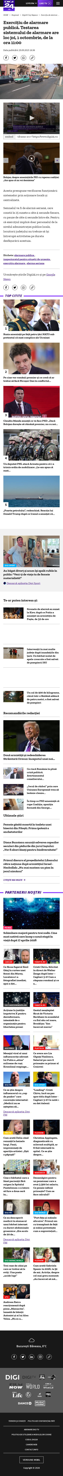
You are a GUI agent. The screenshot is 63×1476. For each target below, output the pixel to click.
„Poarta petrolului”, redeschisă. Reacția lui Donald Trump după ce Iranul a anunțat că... (29, 512)
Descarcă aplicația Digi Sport (23, 583)
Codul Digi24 (31, 1439)
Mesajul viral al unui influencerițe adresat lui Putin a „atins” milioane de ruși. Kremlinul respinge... (16, 1060)
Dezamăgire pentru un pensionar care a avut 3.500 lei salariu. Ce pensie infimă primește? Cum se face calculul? (45, 1186)
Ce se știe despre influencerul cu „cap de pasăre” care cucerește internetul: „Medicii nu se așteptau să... (15, 1098)
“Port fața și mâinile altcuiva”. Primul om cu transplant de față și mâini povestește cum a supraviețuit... (45, 1224)
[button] (31, 118)
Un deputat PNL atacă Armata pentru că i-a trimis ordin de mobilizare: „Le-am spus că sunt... (28, 467)
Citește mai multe (13, 879)
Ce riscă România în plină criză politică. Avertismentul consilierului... (42, 774)
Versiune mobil (31, 1459)
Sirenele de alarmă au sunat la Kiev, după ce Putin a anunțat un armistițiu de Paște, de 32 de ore (43, 614)
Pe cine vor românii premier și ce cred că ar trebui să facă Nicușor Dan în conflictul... (28, 379)
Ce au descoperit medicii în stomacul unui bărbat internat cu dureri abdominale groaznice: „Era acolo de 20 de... (16, 1226)
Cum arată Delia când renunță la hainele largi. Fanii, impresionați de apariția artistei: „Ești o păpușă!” (16, 1146)
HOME (6, 15)
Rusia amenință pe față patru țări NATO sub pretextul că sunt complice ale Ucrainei (28, 336)
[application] (31, 118)
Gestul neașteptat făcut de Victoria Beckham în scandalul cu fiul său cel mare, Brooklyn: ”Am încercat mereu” (46, 1018)
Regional (15, 15)
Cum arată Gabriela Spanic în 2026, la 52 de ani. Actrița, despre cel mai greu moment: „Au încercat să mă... (46, 1272)
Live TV (43, 3)
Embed (9, 136)
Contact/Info (31, 1449)
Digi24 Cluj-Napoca (30, 15)
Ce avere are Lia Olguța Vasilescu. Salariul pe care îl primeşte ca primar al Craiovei (46, 1060)
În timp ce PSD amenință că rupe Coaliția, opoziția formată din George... (43, 804)
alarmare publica (24, 255)
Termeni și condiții (17, 1421)
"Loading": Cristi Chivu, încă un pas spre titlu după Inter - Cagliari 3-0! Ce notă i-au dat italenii (46, 1096)
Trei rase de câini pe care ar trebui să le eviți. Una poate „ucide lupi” (15, 1270)
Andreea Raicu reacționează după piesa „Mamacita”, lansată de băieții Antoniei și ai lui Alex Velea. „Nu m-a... (16, 1310)
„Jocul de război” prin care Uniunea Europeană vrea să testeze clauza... (43, 790)
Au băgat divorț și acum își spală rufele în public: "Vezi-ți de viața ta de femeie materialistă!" (30, 574)
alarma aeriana (35, 263)
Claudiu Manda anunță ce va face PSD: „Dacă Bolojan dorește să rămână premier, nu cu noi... (30, 422)
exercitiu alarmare (14, 263)
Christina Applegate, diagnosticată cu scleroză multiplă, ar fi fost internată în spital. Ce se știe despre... (45, 1146)
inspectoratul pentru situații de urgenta (26, 259)
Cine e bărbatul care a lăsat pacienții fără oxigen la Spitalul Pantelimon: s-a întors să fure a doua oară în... (16, 1186)
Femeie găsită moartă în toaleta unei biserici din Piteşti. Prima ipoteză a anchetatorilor (27, 828)
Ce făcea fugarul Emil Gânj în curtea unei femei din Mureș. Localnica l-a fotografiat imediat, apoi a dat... (15, 975)
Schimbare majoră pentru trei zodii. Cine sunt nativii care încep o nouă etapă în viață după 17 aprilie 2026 (30, 936)
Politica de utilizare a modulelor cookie (31, 1434)
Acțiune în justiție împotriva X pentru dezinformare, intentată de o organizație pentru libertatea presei (14, 1018)
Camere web (31, 1444)
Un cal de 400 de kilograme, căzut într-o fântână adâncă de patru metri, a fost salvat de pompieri (43, 697)
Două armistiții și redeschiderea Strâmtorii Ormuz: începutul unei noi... (29, 757)
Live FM (30, 3)
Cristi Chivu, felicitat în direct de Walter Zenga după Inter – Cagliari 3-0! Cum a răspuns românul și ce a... (46, 975)
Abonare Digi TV (31, 1429)
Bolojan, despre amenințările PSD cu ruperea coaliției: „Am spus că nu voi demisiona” (31, 179)
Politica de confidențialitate (41, 1421)
